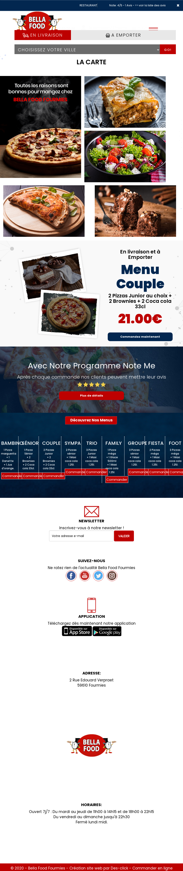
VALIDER (124, 536)
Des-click (119, 868)
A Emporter (123, 35)
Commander (12, 476)
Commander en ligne (152, 868)
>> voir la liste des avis (150, 5)
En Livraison (43, 35)
